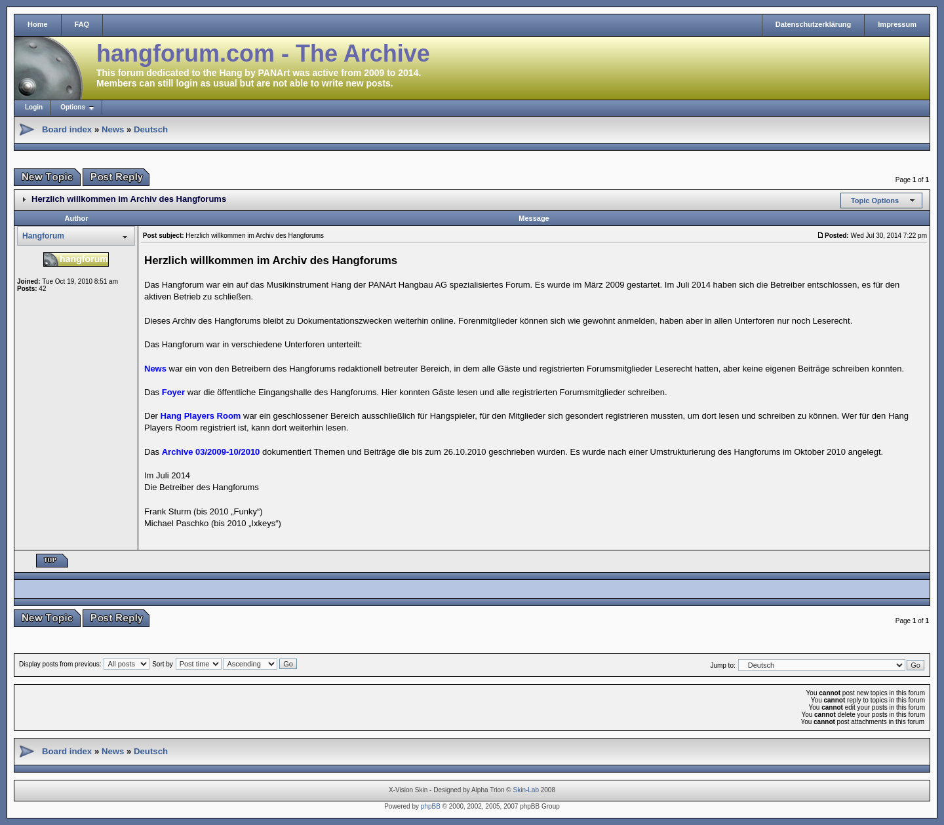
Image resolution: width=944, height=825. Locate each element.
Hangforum (43, 235)
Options (72, 107)
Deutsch (151, 129)
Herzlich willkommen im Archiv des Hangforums (128, 199)
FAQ (82, 24)
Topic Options (875, 200)
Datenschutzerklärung (814, 24)
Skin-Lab (526, 790)
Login (34, 107)
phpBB (431, 806)
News (113, 129)
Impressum (897, 24)
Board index (67, 129)
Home (38, 24)
